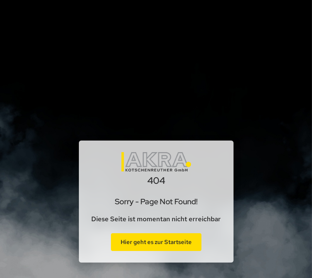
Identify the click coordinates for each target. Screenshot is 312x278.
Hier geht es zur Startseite (156, 242)
